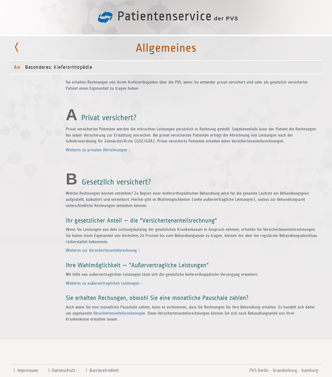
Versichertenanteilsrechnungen (119, 313)
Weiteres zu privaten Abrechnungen (99, 150)
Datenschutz (59, 370)
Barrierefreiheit (100, 370)
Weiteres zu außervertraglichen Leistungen (105, 283)
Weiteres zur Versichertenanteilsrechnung (104, 250)
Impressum (23, 370)
